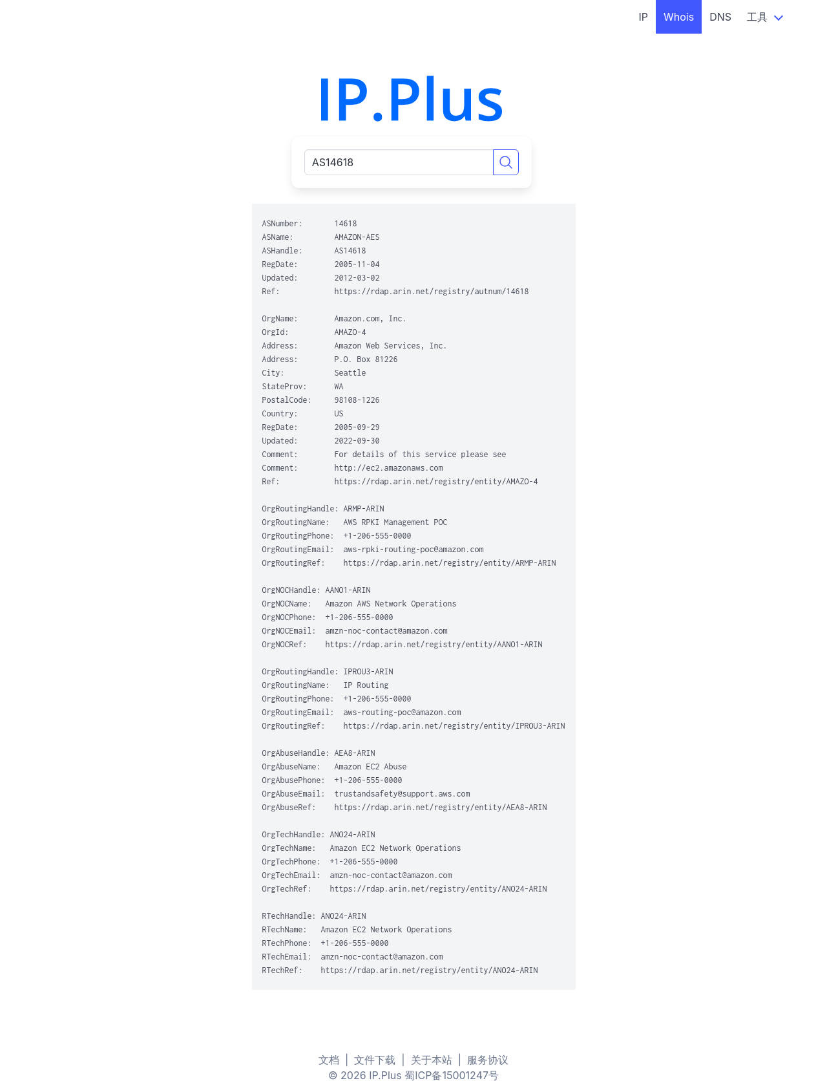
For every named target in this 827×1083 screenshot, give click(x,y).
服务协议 (487, 1059)
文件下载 (374, 1059)
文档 (329, 1059)
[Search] (506, 162)
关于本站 (431, 1059)
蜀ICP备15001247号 (451, 1075)
